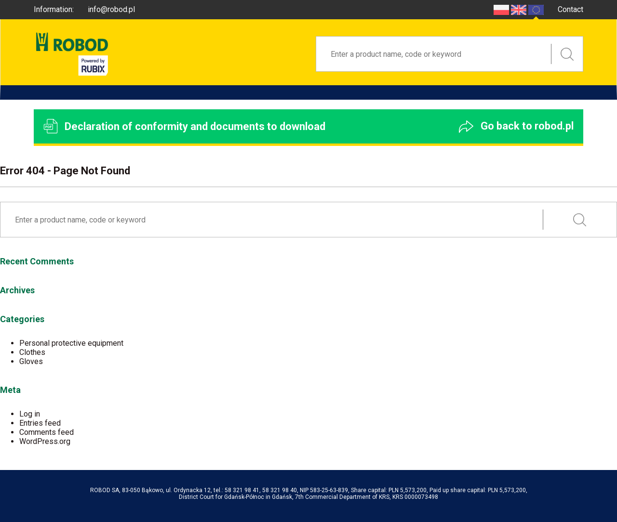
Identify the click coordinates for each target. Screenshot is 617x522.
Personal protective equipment (71, 343)
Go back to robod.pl (516, 126)
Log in (29, 413)
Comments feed (46, 432)
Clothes (32, 352)
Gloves (31, 361)
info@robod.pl (111, 9)
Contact (570, 9)
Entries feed (40, 423)
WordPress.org (44, 441)
